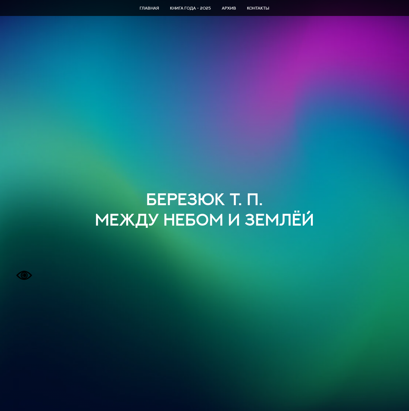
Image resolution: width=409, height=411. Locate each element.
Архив (229, 8)
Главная (149, 8)
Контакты (258, 8)
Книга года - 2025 (190, 8)
